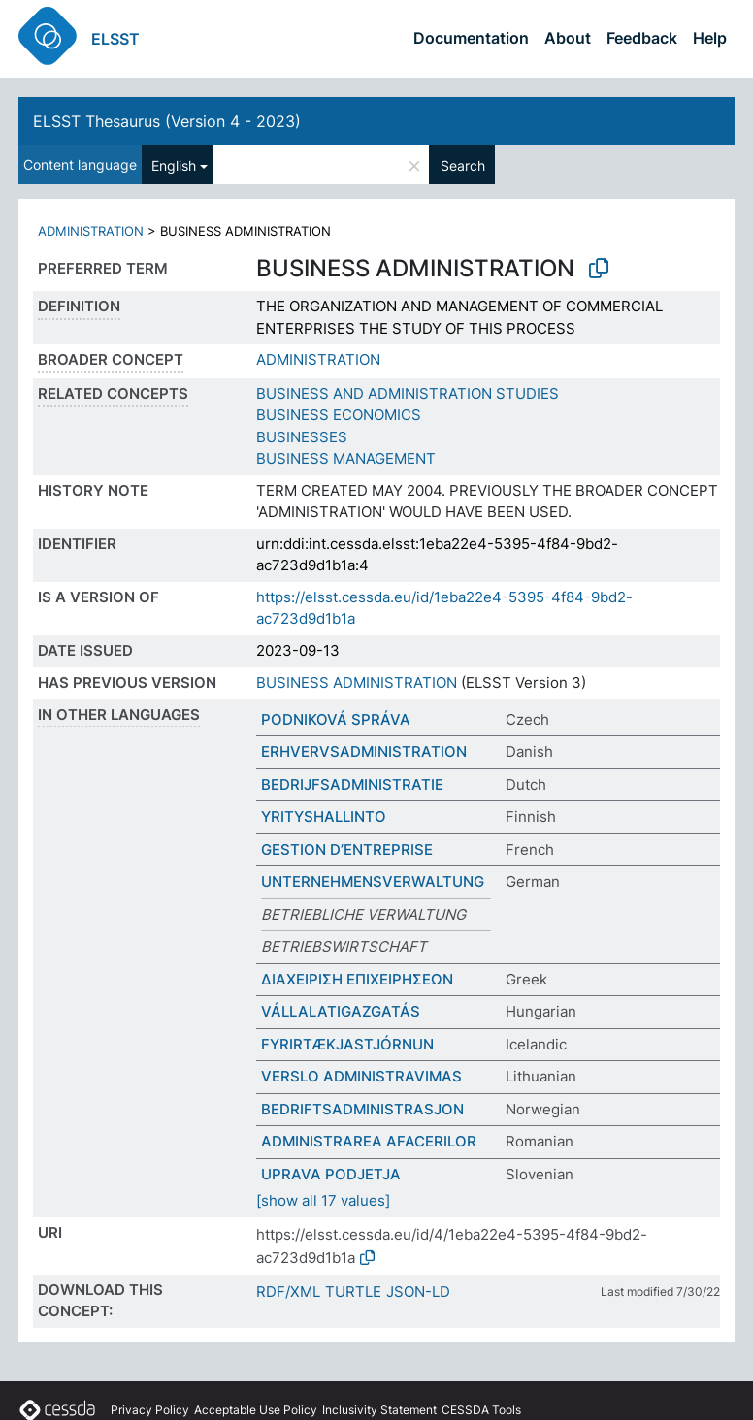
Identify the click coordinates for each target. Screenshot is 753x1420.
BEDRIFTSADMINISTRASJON (362, 1109)
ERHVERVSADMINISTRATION (364, 751)
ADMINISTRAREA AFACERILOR (368, 1141)
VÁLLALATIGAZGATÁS (340, 1011)
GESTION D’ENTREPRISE (347, 849)
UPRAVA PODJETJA (331, 1174)
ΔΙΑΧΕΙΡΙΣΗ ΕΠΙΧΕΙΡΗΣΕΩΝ (357, 979)
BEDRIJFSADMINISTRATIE (352, 784)
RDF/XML (288, 1291)
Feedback (641, 38)
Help (710, 38)
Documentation (471, 38)
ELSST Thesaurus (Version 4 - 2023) (167, 121)
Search (463, 165)
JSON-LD (418, 1291)
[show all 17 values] (323, 1200)
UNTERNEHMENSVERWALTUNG (372, 881)
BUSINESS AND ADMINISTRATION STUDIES (407, 393)
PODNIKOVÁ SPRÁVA (335, 719)
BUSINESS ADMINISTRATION (356, 682)
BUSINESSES (301, 437)
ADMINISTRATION (91, 231)
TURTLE (353, 1291)
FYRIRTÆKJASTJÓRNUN (347, 1044)
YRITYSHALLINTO (323, 816)
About (567, 38)
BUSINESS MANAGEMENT (346, 458)
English (173, 165)
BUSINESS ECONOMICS (338, 414)
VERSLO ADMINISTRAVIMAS (361, 1076)
